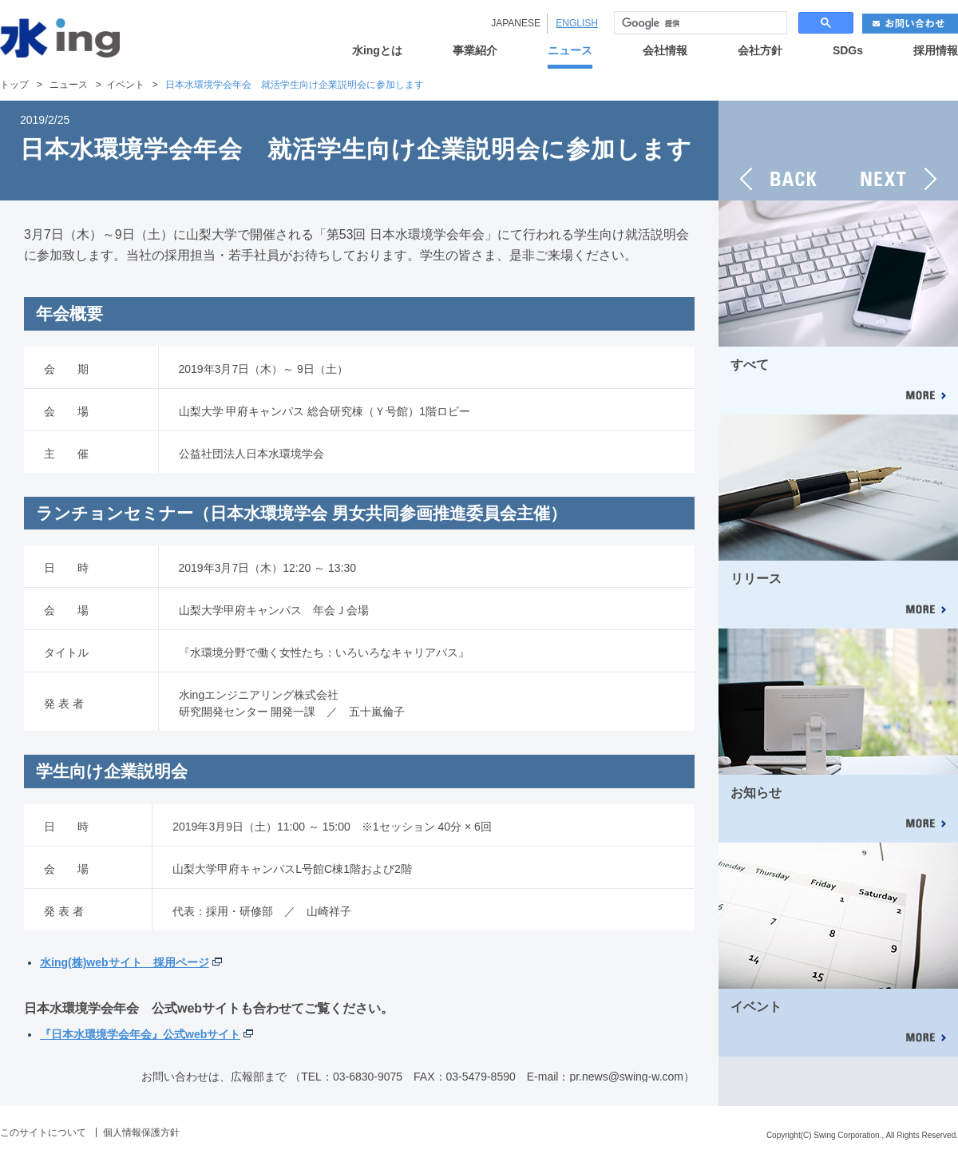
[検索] (699, 23)
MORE (925, 397)
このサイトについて (43, 1132)
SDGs (848, 51)
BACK (778, 150)
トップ (14, 84)
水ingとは (377, 51)
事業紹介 (475, 51)
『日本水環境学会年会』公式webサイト (140, 1034)
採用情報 (935, 51)
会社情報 (665, 51)
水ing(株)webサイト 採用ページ (124, 962)
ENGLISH (577, 23)
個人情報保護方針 (141, 1132)
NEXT (898, 150)
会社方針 (760, 51)
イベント (125, 84)
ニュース (570, 51)
